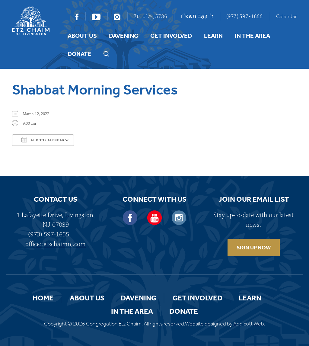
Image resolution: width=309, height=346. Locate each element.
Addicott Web (248, 323)
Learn (213, 35)
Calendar (286, 16)
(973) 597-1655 (244, 16)
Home (43, 298)
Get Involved (171, 35)
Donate (79, 53)
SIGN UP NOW (254, 247)
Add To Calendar (43, 140)
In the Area (252, 35)
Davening (123, 35)
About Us (82, 35)
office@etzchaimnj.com (55, 244)
